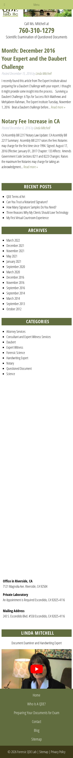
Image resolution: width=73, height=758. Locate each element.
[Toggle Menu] (4, 4)
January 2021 (13, 261)
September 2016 (15, 287)
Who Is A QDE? (36, 704)
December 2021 (15, 245)
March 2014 (13, 298)
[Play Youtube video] (37, 669)
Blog (36, 730)
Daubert (11, 342)
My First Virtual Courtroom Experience (27, 217)
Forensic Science (15, 352)
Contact (36, 721)
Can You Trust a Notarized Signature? (27, 201)
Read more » (58, 107)
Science (10, 373)
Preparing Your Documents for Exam (36, 712)
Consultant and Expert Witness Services (28, 336)
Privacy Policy (58, 751)
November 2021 (15, 250)
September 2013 (15, 303)
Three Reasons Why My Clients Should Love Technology (37, 212)
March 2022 (13, 240)
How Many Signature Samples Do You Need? (31, 207)
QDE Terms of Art (15, 196)
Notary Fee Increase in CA (31, 121)
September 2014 (15, 293)
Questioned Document (19, 368)
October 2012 (13, 309)
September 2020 (15, 266)
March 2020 (13, 272)
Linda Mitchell (43, 73)
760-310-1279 (36, 30)
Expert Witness (14, 347)
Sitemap (36, 739)
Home (36, 695)
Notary (10, 363)
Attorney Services (16, 331)
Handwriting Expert (17, 358)
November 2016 (15, 282)
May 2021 (11, 256)
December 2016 (15, 277)
